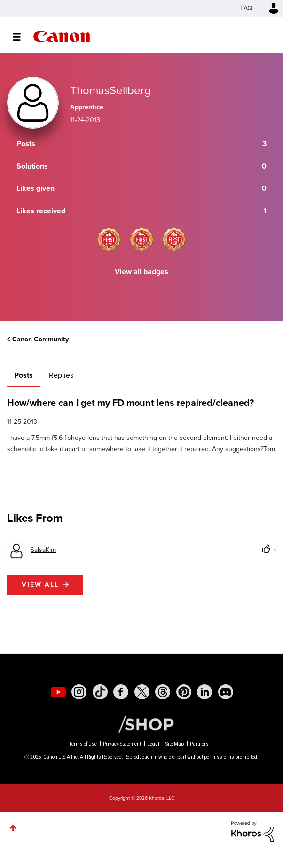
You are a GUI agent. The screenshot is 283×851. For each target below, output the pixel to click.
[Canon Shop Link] (141, 724)
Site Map (174, 743)
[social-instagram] (78, 691)
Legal (153, 743)
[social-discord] (225, 691)
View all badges (141, 271)
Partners (199, 743)
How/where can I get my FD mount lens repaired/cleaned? (130, 403)
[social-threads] (162, 691)
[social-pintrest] (183, 691)
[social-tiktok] (100, 691)
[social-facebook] (120, 691)
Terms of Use (83, 743)
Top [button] (13, 827)
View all (40, 585)
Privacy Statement (122, 743)
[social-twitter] (141, 691)
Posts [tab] (23, 375)
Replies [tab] (61, 375)
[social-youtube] (58, 691)
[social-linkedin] (204, 691)
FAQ (246, 8)
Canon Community (61, 36)
